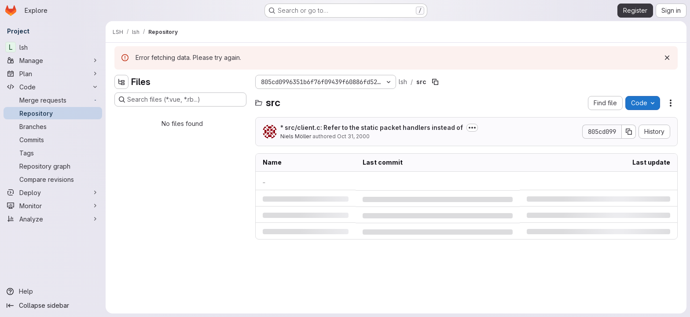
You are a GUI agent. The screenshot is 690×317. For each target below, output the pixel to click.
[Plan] (53, 73)
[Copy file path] (435, 82)
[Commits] (53, 139)
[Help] (53, 291)
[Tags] (53, 153)
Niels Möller (295, 136)
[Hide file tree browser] (121, 82)
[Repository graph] (53, 166)
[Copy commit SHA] (629, 132)
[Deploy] (53, 192)
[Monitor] (53, 205)
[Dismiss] (667, 57)
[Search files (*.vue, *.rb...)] (180, 99)
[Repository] (53, 113)
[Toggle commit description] (472, 128)
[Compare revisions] (53, 179)
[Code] (53, 87)
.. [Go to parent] (264, 180)
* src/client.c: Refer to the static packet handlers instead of (371, 127)
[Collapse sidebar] (53, 305)
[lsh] (53, 47)
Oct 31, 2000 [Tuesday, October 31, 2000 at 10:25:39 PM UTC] (353, 136)
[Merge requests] (53, 100)
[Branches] (53, 126)
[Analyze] (53, 219)
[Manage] (53, 60)
